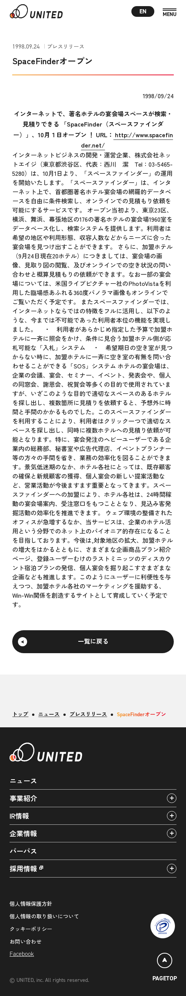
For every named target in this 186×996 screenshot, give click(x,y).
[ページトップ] (164, 968)
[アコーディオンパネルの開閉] (171, 798)
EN (143, 11)
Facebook (22, 954)
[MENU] (169, 13)
